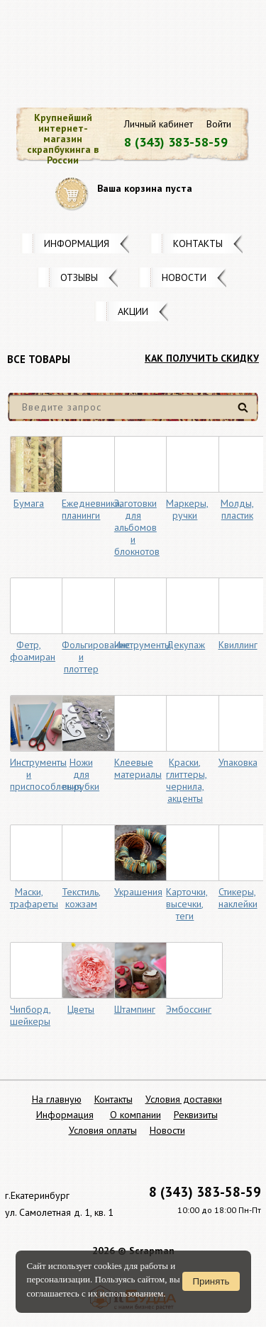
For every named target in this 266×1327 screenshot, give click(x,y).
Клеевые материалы (138, 768)
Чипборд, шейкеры (30, 1015)
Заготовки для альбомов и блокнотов (137, 527)
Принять (210, 1281)
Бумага (28, 503)
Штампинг (134, 1009)
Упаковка (237, 762)
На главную (57, 1099)
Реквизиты (196, 1114)
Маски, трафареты (34, 897)
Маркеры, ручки (187, 509)
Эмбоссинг (188, 1009)
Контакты (198, 243)
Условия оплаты (103, 1130)
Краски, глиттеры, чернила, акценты (186, 780)
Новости (184, 277)
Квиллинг (237, 644)
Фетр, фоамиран (32, 650)
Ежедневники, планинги (92, 509)
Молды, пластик (237, 509)
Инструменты (142, 644)
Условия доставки (183, 1099)
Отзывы (79, 277)
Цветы (80, 1009)
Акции (133, 311)
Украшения (138, 891)
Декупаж (185, 644)
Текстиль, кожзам (81, 897)
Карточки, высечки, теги (187, 903)
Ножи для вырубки (80, 774)
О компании (135, 1114)
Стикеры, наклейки (237, 897)
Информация (76, 243)
